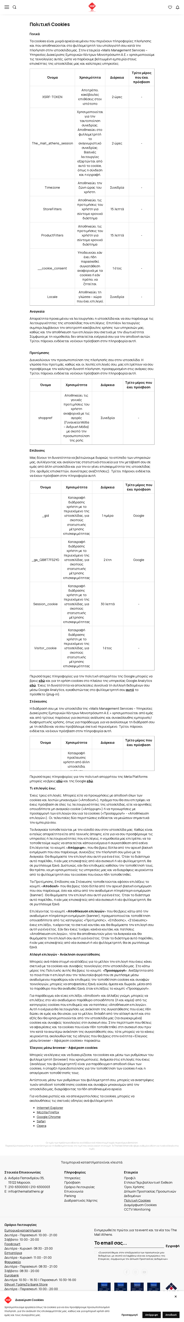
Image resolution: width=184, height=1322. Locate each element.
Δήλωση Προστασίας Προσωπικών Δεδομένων (150, 1193)
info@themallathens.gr (26, 1191)
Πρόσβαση (72, 1182)
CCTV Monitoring (137, 1209)
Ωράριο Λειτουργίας (79, 1187)
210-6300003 (40, 1187)
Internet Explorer (50, 1108)
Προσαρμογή (130, 1314)
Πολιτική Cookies (137, 1200)
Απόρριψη (151, 1314)
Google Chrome (49, 1117)
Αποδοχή (171, 1314)
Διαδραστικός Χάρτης (81, 1200)
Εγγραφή (173, 1246)
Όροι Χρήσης (134, 1187)
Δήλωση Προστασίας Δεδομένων (148, 1258)
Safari (41, 1121)
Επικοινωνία (73, 1191)
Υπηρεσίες (72, 1178)
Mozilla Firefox (48, 1112)
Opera (41, 1126)
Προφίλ (130, 1178)
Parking (70, 1196)
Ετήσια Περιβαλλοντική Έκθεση (148, 1182)
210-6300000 (18, 1187)
